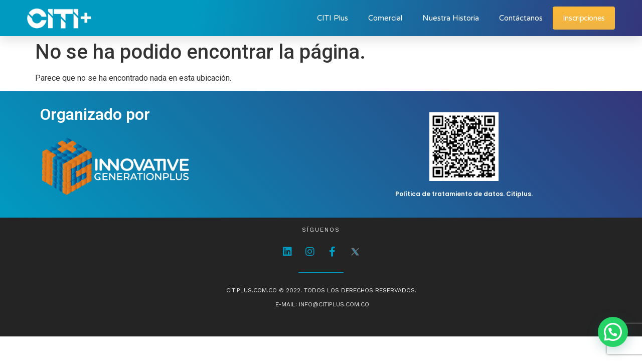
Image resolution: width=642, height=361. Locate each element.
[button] (613, 332)
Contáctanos (521, 18)
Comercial (385, 18)
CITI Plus (332, 18)
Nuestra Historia (450, 18)
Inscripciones (584, 18)
